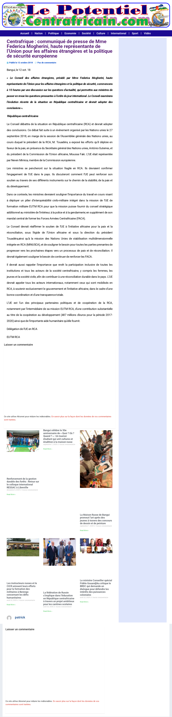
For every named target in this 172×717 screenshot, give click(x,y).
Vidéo (147, 33)
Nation (39, 33)
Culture (100, 33)
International (118, 33)
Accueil (24, 33)
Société (86, 33)
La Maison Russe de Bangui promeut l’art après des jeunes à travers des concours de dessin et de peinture (96, 518)
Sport (135, 33)
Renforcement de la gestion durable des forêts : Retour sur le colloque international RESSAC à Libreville (23, 482)
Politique (53, 33)
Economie (70, 33)
